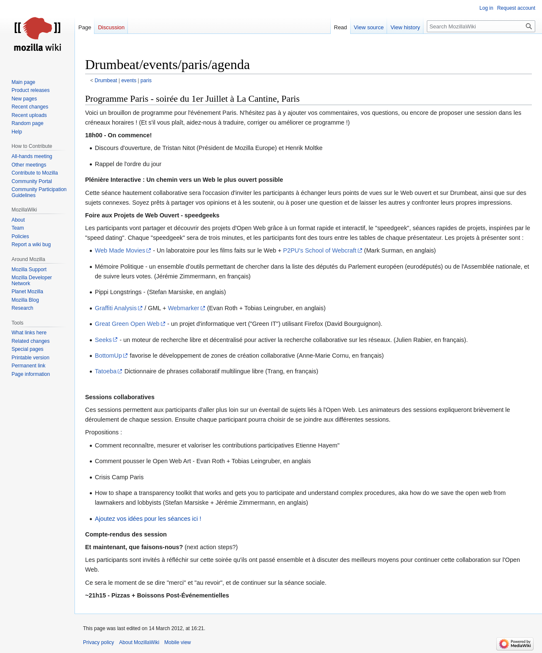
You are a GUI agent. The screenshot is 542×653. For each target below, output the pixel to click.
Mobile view (177, 642)
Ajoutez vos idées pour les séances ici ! (148, 518)
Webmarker (183, 308)
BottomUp (108, 355)
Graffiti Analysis (116, 308)
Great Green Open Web (127, 323)
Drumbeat (106, 80)
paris (146, 80)
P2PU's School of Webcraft (320, 250)
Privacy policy (98, 642)
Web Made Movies (120, 250)
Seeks (103, 339)
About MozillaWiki (139, 642)
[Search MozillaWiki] (481, 26)
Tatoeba (105, 371)
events (128, 80)
